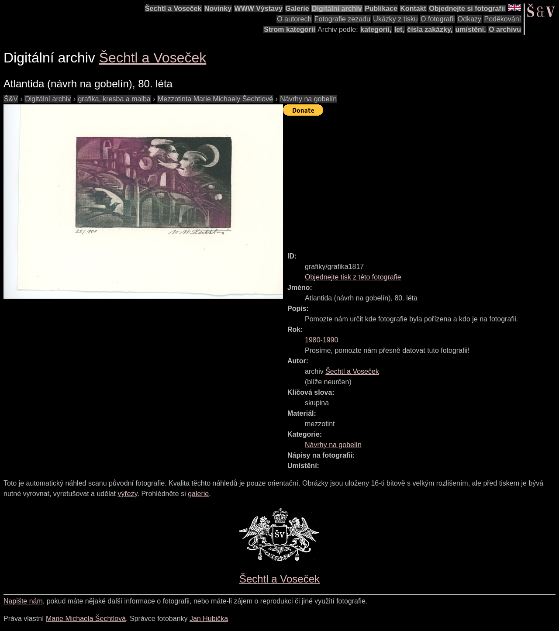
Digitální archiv (337, 8)
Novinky (217, 8)
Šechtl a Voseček (173, 8)
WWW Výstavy (259, 8)
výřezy (127, 493)
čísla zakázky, (429, 29)
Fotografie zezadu (342, 19)
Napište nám (23, 601)
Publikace (381, 8)
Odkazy (469, 19)
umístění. (470, 29)
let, (399, 29)
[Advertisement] (421, 180)
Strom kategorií (289, 29)
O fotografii (438, 19)
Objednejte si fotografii (467, 8)
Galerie (297, 8)
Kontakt (413, 8)
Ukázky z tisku (395, 19)
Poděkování (502, 19)
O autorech (294, 19)
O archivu (505, 29)
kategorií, (375, 29)
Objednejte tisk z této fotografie (353, 277)
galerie (198, 493)
